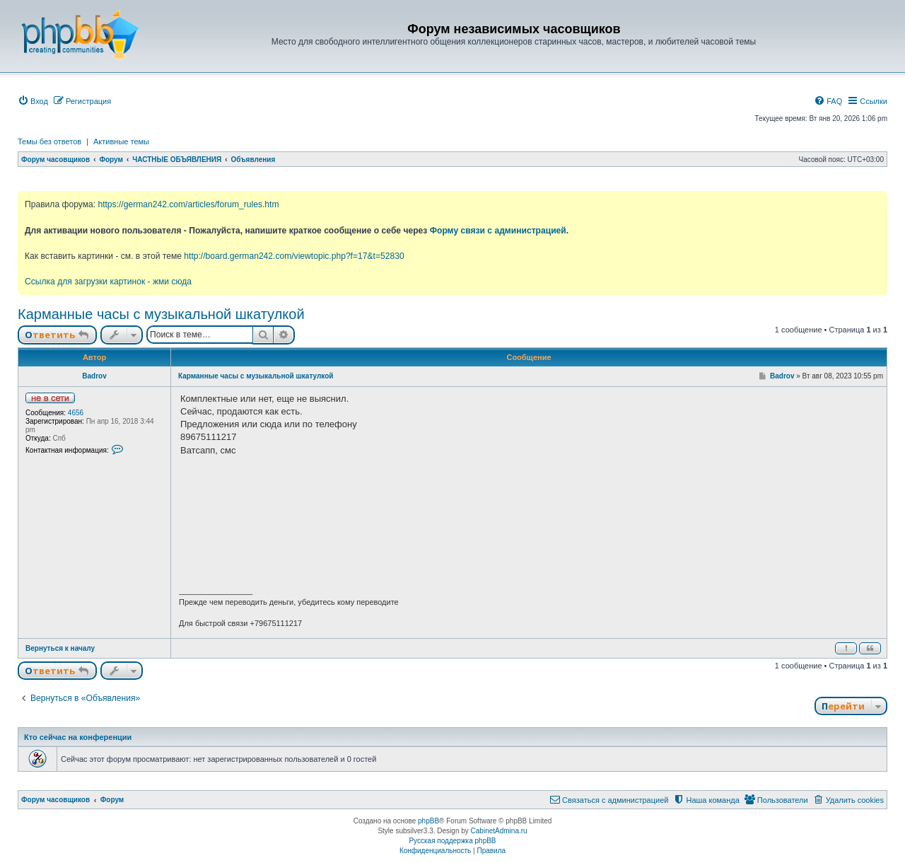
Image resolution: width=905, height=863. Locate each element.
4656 (75, 413)
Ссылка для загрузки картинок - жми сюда (108, 281)
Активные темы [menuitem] (121, 141)
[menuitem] (33, 101)
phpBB (428, 821)
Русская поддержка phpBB (452, 841)
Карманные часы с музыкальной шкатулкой (161, 314)
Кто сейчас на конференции (78, 737)
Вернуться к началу (60, 648)
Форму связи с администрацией (498, 231)
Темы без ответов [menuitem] (49, 141)
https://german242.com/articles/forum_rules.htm (188, 204)
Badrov (94, 376)
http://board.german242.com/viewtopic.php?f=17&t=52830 (294, 256)
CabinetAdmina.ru (499, 831)
